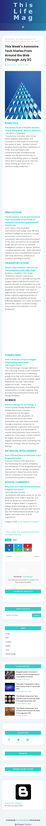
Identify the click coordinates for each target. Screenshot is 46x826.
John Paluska (11, 65)
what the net (11, 654)
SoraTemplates (22, 820)
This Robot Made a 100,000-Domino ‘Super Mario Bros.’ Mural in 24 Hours (23, 129)
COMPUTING (13, 355)
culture (8, 642)
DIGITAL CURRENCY (17, 482)
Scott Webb (23, 521)
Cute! (8, 634)
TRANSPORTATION (17, 263)
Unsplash (34, 521)
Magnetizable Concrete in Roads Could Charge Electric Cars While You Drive (28, 674)
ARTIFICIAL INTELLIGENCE (20, 451)
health (8, 646)
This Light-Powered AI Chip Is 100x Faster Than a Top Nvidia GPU (28, 686)
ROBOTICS (11, 123)
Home (7, 39)
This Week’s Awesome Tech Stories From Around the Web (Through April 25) (28, 710)
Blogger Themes (24, 824)
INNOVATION (13, 212)
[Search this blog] (18, 615)
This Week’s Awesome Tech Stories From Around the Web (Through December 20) (28, 698)
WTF (7, 638)
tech (12, 39)
